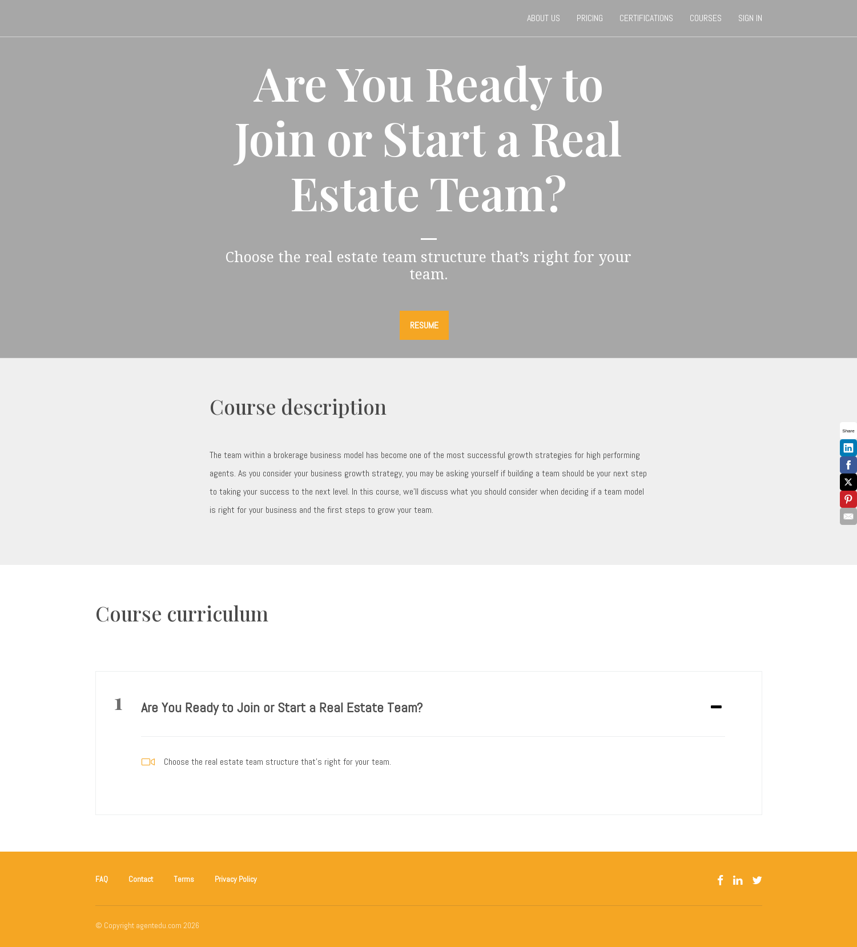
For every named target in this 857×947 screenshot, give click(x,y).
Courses (706, 18)
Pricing (590, 18)
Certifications (646, 18)
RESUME (424, 325)
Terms (184, 879)
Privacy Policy (236, 879)
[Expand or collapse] (716, 707)
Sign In (750, 18)
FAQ (101, 879)
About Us (543, 18)
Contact (140, 879)
